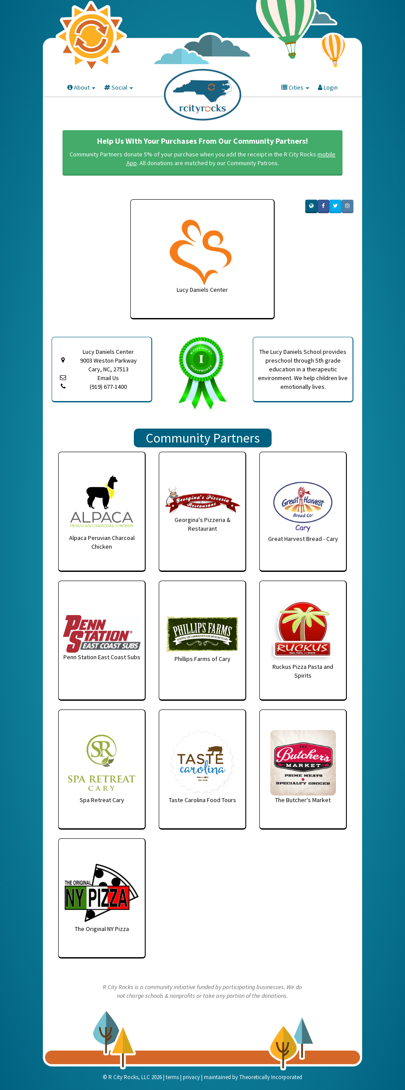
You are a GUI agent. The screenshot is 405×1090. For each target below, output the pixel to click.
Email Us (108, 378)
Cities (295, 87)
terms (172, 1077)
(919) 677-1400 (108, 387)
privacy (191, 1077)
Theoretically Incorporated (270, 1077)
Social (118, 87)
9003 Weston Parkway (108, 365)
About (81, 87)
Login (328, 87)
